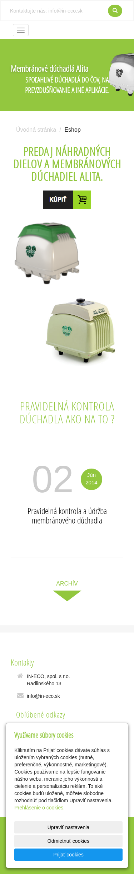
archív (67, 584)
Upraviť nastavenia (68, 827)
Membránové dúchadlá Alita (49, 68)
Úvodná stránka (36, 130)
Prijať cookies (68, 854)
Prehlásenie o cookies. (39, 807)
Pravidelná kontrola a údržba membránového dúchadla (67, 515)
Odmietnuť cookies (68, 841)
